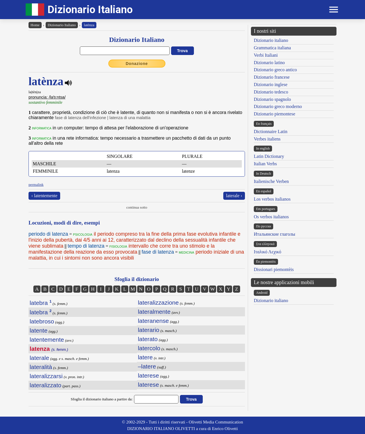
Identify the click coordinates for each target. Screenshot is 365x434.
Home (35, 25)
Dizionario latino (269, 62)
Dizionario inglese (270, 84)
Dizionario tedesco (271, 91)
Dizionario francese (272, 77)
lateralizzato (45, 385)
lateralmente (154, 311)
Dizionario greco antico (275, 69)
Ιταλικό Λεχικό (267, 251)
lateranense (153, 320)
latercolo (149, 348)
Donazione (137, 63)
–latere (147, 366)
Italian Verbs (265, 163)
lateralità (41, 367)
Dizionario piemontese (274, 113)
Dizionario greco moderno (278, 106)
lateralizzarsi (46, 376)
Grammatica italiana (272, 47)
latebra (41, 302)
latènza (89, 25)
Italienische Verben (271, 181)
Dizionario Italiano (90, 9)
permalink (36, 184)
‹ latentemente (44, 195)
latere (145, 357)
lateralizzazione (158, 302)
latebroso (42, 321)
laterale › (234, 195)
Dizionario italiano (271, 40)
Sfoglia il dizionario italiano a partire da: (102, 399)
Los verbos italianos (272, 199)
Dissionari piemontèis (274, 269)
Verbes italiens (267, 138)
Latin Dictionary (269, 156)
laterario (148, 330)
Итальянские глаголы (274, 234)
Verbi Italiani (266, 55)
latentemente (47, 339)
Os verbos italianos (271, 216)
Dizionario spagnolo (272, 99)
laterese (148, 375)
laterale (39, 357)
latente (38, 330)
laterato (148, 339)
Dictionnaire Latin (270, 131)
